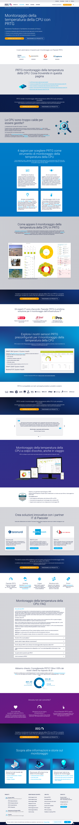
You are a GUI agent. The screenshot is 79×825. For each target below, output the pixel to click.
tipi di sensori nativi (29, 343)
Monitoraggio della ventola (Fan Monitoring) (64, 777)
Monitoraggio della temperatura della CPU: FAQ (39, 89)
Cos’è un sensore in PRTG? (21, 656)
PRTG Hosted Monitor (26, 588)
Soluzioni (21, 4)
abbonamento (69, 585)
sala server (47, 161)
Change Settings (57, 822)
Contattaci (62, 1)
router (36, 206)
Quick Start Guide (34, 777)
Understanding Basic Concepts (37, 775)
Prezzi (27, 4)
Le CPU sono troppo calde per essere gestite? (39, 82)
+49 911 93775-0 (63, 804)
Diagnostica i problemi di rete (21, 231)
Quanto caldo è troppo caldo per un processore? (26, 641)
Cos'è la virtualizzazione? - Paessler (14, 775)
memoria (62, 232)
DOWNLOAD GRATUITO (14, 38)
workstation (20, 206)
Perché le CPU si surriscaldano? (22, 637)
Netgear (29, 201)
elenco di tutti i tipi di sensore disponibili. (47, 375)
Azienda (57, 1)
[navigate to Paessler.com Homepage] (8, 5)
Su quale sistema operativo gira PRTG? (24, 653)
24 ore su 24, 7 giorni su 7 (54, 161)
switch (32, 206)
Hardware (13, 7)
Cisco (19, 201)
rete (41, 128)
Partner (38, 4)
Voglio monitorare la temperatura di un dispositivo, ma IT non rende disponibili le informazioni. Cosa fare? (37, 649)
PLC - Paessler (10, 777)
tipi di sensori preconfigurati (17, 134)
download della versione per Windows (25, 586)
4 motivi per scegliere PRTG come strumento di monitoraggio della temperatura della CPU (48, 84)
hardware (26, 136)
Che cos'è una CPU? (19, 609)
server (28, 206)
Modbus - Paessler (11, 779)
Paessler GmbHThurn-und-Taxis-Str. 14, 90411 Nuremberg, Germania (66, 798)
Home (6, 7)
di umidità (46, 203)
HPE (23, 201)
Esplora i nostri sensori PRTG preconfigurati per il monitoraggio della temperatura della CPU (48, 87)
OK (67, 822)
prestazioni (25, 135)
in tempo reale (27, 233)
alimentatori (49, 205)
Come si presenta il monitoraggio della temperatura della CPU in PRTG (44, 85)
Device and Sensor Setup (36, 779)
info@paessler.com (64, 801)
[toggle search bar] (73, 5)
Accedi (66, 1)
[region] (39, 822)
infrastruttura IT (46, 135)
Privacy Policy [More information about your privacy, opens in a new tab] (47, 822)
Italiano (72, 1)
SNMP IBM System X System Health (17, 353)
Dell (21, 201)
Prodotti (15, 4)
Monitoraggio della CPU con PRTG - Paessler (64, 775)
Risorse (32, 4)
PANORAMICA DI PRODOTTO (35, 38)
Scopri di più (10, 548)
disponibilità (57, 204)
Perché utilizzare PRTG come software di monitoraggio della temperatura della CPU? (34, 644)
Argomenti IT (9, 7)
